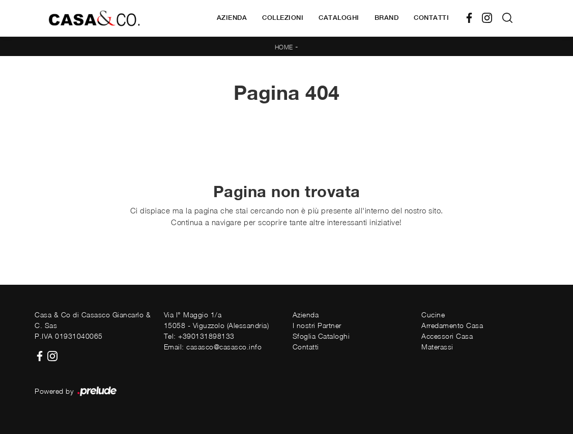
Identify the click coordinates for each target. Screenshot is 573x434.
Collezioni (282, 17)
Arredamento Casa (452, 325)
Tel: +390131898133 (199, 336)
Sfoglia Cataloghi (321, 336)
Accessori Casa (447, 336)
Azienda (232, 17)
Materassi (437, 346)
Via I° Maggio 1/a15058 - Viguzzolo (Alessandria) (216, 320)
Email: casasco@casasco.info (213, 346)
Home (284, 47)
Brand (387, 17)
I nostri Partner (317, 325)
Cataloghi (339, 17)
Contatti (431, 17)
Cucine (433, 314)
